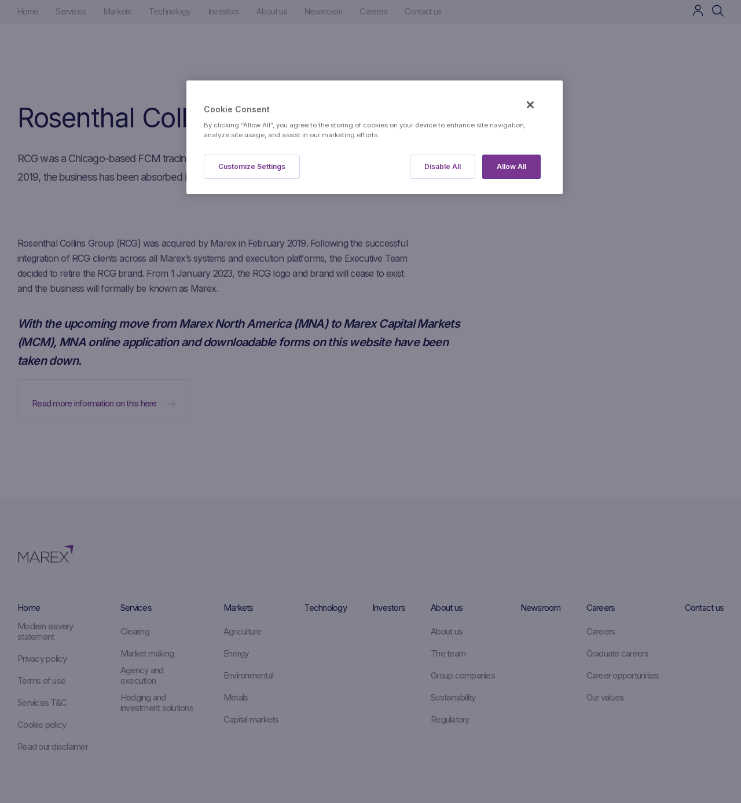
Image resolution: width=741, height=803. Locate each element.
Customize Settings (251, 166)
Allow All (511, 166)
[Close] (530, 105)
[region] (374, 137)
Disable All (442, 166)
